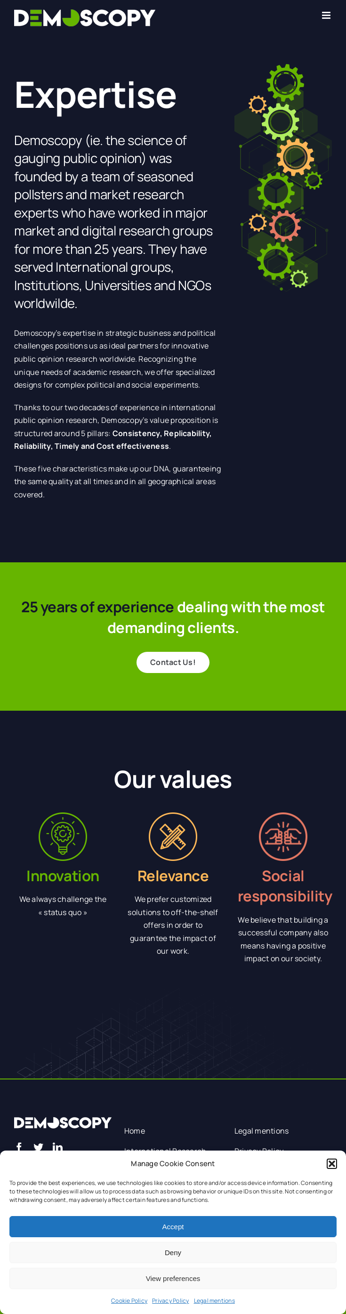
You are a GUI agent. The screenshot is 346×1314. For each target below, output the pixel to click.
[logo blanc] (63, 1121)
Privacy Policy (170, 1301)
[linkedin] (58, 1147)
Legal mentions (214, 1301)
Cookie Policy (129, 1301)
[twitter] (38, 1147)
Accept (173, 1227)
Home (134, 1131)
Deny (173, 1253)
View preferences (173, 1278)
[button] (332, 1163)
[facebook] (19, 1147)
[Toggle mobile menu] (327, 15)
